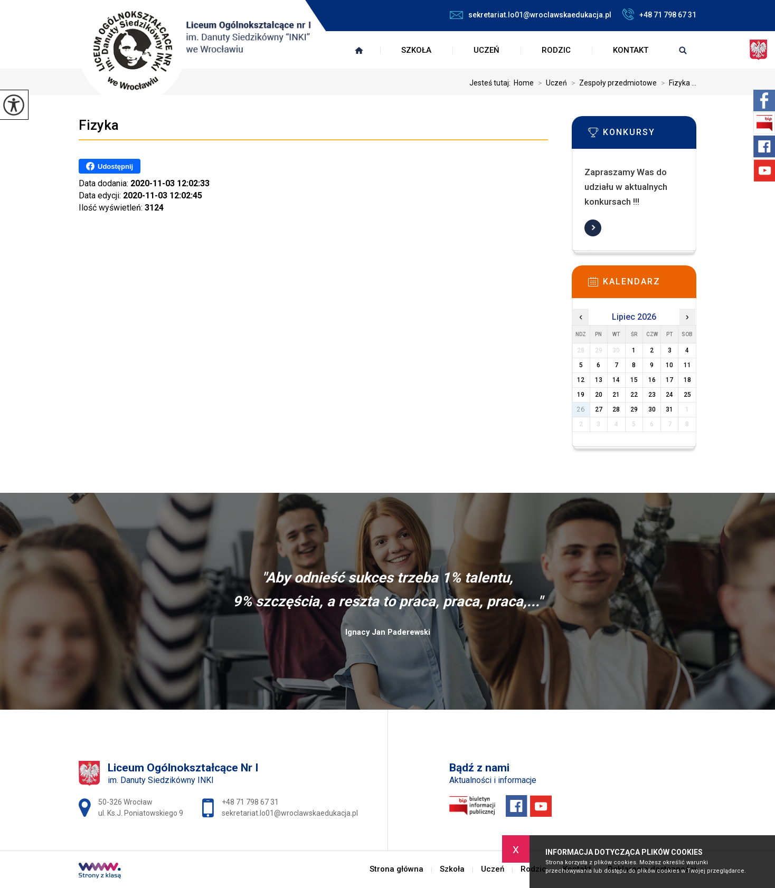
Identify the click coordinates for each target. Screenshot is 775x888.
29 (634, 409)
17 (669, 380)
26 (580, 409)
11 (687, 365)
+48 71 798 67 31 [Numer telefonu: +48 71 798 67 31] (250, 802)
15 (634, 380)
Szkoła (416, 50)
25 (687, 394)
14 (616, 380)
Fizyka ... (676, 83)
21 (616, 394)
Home (524, 83)
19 (580, 394)
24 (669, 394)
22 (634, 394)
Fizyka (99, 125)
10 (669, 365)
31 (669, 409)
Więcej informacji (592, 227)
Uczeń (486, 50)
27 (598, 409)
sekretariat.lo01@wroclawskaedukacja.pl (530, 15)
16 (652, 380)
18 (687, 380)
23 (652, 394)
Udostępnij (109, 166)
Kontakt (630, 50)
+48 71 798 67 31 (659, 14)
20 (598, 394)
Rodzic (556, 50)
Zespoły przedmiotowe (612, 83)
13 (598, 380)
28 (616, 409)
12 (580, 380)
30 (652, 409)
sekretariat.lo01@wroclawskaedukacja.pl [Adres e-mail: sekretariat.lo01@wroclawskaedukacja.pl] (290, 813)
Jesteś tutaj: (491, 83)
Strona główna (359, 50)
